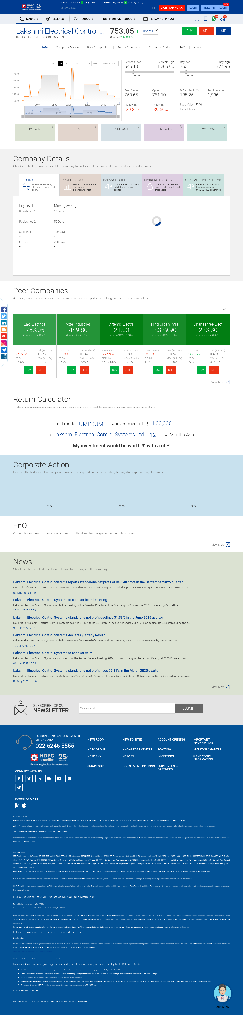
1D (60, 64)
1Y (83, 64)
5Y (89, 64)
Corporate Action (160, 47)
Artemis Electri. (121, 324)
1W (66, 64)
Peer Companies (98, 47)
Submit (188, 708)
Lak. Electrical (35, 324)
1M (71, 64)
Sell (206, 31)
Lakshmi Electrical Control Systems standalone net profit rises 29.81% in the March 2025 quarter (86, 670)
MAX (95, 64)
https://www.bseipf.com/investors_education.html (32, 951)
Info (45, 47)
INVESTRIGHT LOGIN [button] (215, 7)
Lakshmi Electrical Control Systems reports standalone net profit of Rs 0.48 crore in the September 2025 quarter (98, 582)
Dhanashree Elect (208, 324)
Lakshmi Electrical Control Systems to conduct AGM (52, 653)
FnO (182, 47)
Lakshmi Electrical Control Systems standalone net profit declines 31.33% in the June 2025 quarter (88, 617)
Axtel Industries (78, 324)
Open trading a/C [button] (172, 7)
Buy (189, 31)
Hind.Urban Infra (164, 324)
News (197, 47)
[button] (150, 31)
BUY (28, 369)
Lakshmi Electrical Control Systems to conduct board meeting (60, 600)
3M (77, 64)
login (193, 7)
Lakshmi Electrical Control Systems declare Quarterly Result (59, 635)
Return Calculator (128, 47)
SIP (223, 31)
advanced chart (109, 64)
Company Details (67, 47)
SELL (41, 369)
